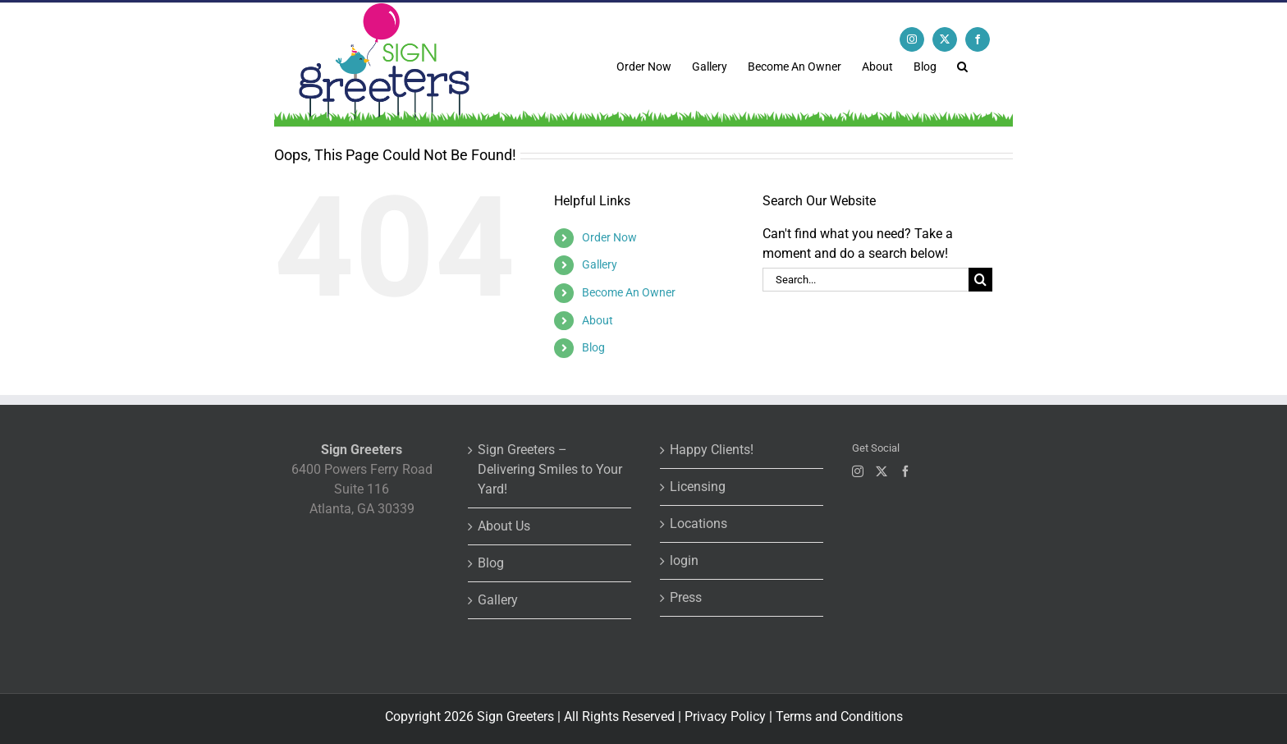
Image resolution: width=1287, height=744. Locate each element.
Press (686, 597)
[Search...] (866, 280)
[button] (962, 64)
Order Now (609, 237)
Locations (698, 523)
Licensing (698, 486)
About (597, 320)
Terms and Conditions (839, 716)
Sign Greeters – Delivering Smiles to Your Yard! (550, 469)
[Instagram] (857, 471)
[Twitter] (881, 471)
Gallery (599, 264)
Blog (593, 347)
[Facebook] (905, 471)
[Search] (980, 280)
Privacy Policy (725, 716)
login (684, 560)
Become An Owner (629, 292)
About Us (504, 526)
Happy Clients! (711, 449)
